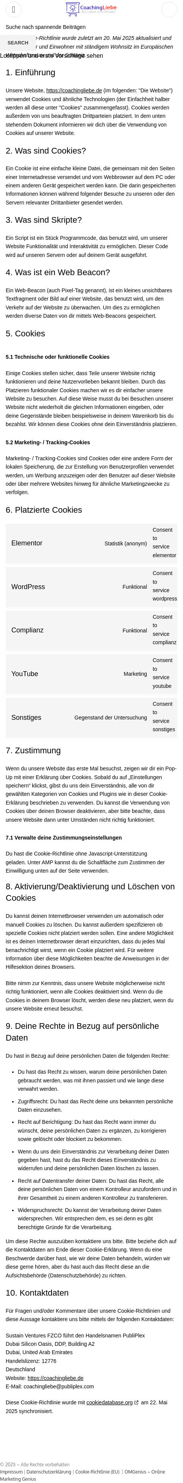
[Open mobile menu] (13, 9)
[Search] (169, 9)
